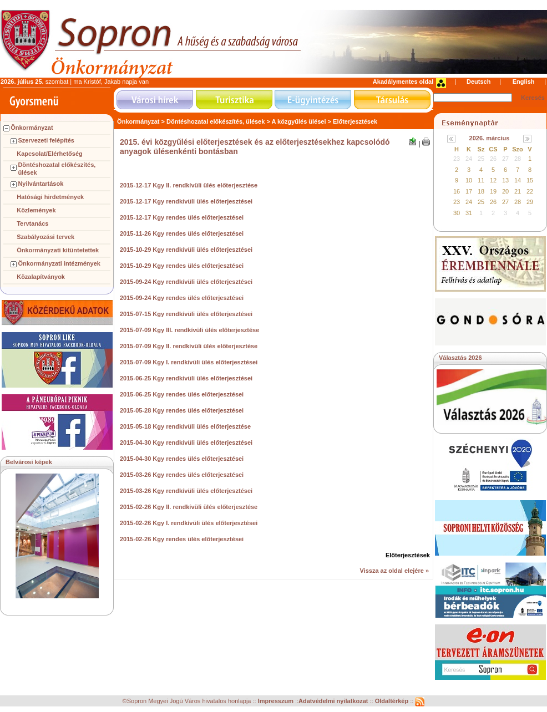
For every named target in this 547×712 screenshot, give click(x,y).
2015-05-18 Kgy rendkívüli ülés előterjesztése (185, 426)
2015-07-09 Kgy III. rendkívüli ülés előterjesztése (189, 330)
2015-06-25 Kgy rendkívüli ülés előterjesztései (186, 378)
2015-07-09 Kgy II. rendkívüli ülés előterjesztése (188, 346)
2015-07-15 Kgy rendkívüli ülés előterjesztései (186, 314)
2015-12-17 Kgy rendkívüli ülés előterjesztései (186, 201)
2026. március (489, 138)
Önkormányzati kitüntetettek (58, 250)
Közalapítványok (41, 276)
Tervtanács (32, 223)
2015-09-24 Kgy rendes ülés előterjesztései (182, 297)
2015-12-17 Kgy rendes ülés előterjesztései (182, 217)
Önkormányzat (32, 127)
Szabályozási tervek (45, 236)
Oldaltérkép (393, 701)
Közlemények (36, 210)
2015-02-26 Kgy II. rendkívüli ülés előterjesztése (188, 507)
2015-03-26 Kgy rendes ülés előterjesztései (182, 474)
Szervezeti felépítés (46, 140)
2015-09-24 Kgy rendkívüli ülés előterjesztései (186, 281)
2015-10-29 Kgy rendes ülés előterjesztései (182, 265)
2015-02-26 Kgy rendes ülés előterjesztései (182, 539)
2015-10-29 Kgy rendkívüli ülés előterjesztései (186, 249)
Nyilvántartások (40, 183)
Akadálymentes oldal (403, 81)
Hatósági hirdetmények (50, 197)
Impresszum (276, 701)
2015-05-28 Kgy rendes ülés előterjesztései (182, 410)
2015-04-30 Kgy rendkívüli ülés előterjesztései (186, 442)
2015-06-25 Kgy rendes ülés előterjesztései (182, 394)
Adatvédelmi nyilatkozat (333, 701)
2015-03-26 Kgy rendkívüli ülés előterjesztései (186, 490)
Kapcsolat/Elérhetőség (50, 153)
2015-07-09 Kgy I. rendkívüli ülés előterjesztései (188, 362)
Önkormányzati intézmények (59, 263)
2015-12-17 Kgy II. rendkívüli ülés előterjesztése (188, 185)
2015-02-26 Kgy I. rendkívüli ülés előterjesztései (188, 523)
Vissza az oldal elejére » (394, 570)
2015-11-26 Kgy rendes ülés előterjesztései (182, 233)
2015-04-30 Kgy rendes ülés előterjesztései (182, 458)
